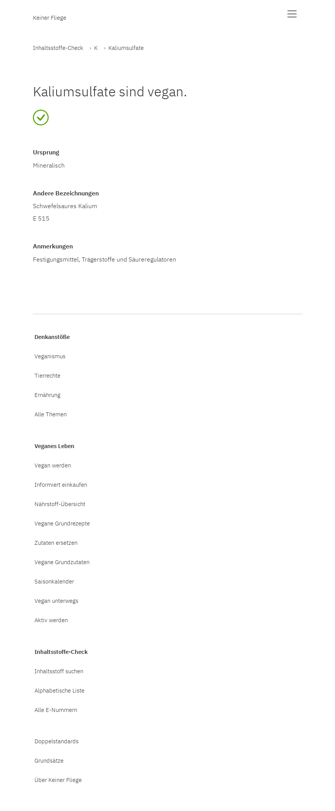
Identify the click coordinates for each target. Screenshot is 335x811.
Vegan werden (52, 465)
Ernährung (47, 395)
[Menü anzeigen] (292, 14)
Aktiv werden (51, 620)
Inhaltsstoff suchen (58, 671)
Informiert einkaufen (60, 484)
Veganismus (49, 356)
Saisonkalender (54, 581)
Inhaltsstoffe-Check (58, 47)
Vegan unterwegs (56, 600)
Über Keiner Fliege (58, 780)
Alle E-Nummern (55, 709)
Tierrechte (47, 375)
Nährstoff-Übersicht (59, 504)
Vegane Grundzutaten (61, 562)
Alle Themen (50, 414)
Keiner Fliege (49, 17)
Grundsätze (49, 760)
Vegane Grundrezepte (62, 523)
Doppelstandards (56, 741)
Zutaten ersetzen (55, 542)
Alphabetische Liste (59, 690)
